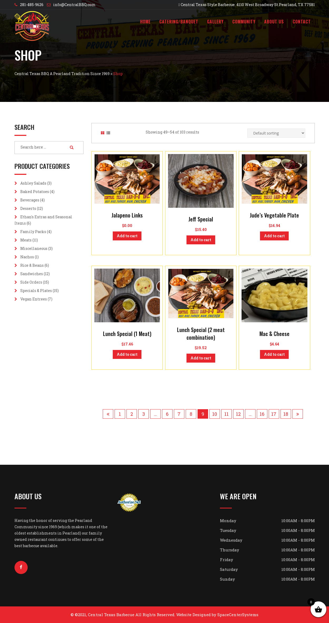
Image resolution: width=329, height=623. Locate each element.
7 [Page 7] (179, 414)
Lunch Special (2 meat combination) (201, 333)
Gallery (215, 21)
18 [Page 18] (285, 414)
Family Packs (33, 231)
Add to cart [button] (127, 235)
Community (244, 21)
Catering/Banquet (178, 21)
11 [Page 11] (226, 414)
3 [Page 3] (143, 414)
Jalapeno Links (127, 215)
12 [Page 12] (238, 414)
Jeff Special (200, 219)
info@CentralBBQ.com (74, 4)
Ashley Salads (33, 183)
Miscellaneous (33, 248)
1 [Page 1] (120, 414)
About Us (274, 21)
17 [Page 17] (273, 414)
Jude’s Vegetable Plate (274, 215)
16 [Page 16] (262, 414)
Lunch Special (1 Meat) (127, 334)
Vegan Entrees (33, 298)
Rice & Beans (32, 265)
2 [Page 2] (131, 414)
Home (145, 21)
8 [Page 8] (191, 414)
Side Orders (31, 282)
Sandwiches (31, 273)
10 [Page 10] (214, 414)
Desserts (28, 208)
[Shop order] (276, 133)
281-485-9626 (31, 4)
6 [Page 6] (167, 414)
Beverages (29, 199)
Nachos (27, 256)
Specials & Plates (36, 290)
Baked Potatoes (34, 191)
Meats (26, 240)
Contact (302, 21)
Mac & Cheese (274, 334)
